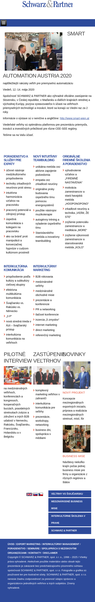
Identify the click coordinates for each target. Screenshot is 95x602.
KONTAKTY (34, 553)
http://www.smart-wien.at (74, 118)
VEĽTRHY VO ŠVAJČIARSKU (67, 494)
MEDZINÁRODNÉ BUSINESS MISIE (67, 505)
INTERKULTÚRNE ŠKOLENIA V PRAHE (68, 519)
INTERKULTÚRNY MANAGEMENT (60, 544)
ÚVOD (11, 544)
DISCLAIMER (50, 553)
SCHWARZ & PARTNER (64, 530)
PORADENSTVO (17, 548)
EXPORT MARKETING (28, 544)
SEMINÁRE (33, 548)
